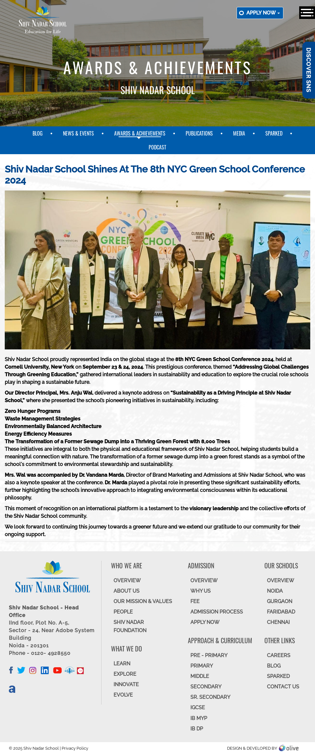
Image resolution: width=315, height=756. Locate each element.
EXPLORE (125, 674)
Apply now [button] (263, 13)
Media (239, 133)
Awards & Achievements (139, 133)
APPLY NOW (204, 622)
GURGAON (279, 601)
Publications (199, 133)
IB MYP (198, 718)
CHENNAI (278, 622)
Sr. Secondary (210, 697)
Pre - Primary (208, 655)
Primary (201, 666)
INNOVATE (126, 684)
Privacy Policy (75, 748)
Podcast (157, 147)
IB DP (196, 729)
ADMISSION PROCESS (216, 612)
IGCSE (197, 708)
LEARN (122, 664)
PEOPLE (123, 612)
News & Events (78, 133)
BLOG (274, 666)
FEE (195, 601)
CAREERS (278, 655)
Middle (199, 676)
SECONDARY (205, 687)
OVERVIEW (127, 581)
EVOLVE (123, 695)
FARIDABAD (281, 612)
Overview (280, 581)
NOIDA (275, 591)
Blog (38, 133)
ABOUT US (126, 591)
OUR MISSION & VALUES (143, 601)
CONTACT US (283, 687)
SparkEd (273, 133)
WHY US (200, 591)
